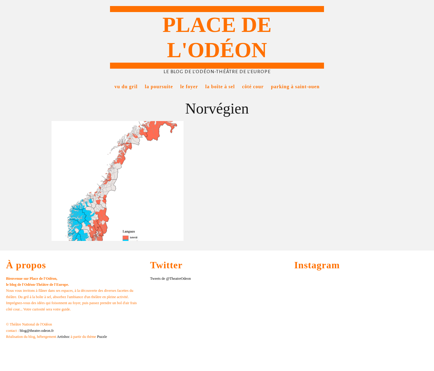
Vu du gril (126, 86)
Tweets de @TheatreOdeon (170, 278)
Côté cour (253, 86)
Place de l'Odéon (217, 37)
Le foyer (189, 86)
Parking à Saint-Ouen (295, 86)
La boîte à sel (220, 86)
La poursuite (159, 86)
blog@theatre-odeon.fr (37, 331)
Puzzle (102, 337)
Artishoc (63, 337)
